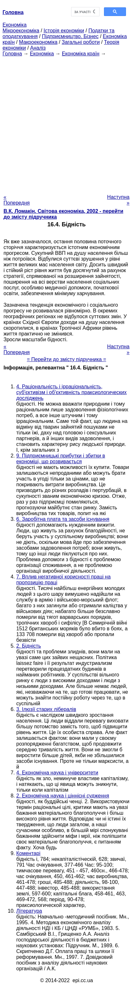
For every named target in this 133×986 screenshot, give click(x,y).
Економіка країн (81, 53)
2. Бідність (28, 646)
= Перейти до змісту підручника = (66, 359)
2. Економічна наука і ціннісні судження (62, 795)
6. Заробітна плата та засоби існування (62, 519)
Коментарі (28, 853)
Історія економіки (64, 30)
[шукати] (84, 12)
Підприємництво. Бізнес (70, 36)
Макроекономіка (38, 42)
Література (29, 911)
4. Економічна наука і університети (57, 772)
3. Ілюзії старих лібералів (46, 709)
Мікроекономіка (21, 30)
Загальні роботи (81, 42)
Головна (12, 53)
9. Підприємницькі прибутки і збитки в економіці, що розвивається (60, 458)
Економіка (14, 25)
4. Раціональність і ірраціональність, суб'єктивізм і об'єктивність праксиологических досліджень (71, 392)
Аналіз (38, 48)
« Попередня (17, 200)
